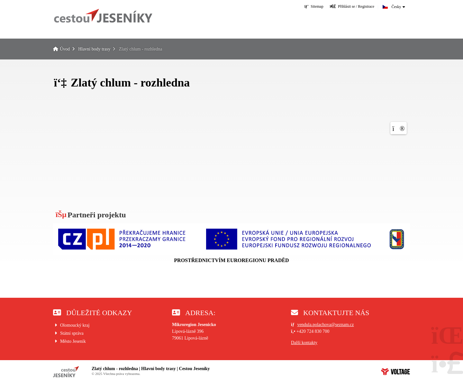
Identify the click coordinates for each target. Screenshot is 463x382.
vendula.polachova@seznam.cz (325, 324)
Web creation (395, 371)
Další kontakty (304, 342)
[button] (352, 6)
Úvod (103, 15)
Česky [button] (396, 7)
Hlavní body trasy (94, 49)
